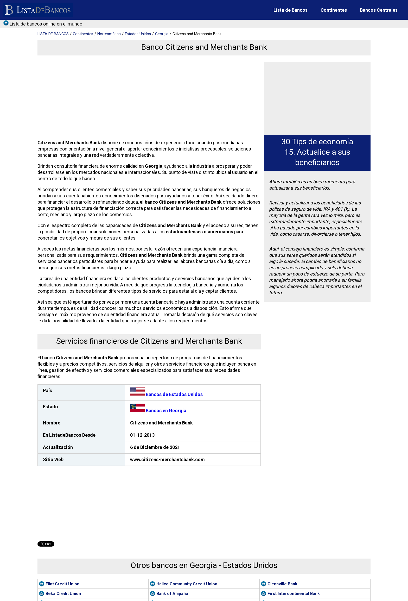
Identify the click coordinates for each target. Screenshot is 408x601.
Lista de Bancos (290, 10)
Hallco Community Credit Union (186, 583)
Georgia (161, 34)
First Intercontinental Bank (293, 593)
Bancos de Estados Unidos (166, 394)
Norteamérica (109, 34)
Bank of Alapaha (172, 593)
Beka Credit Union (63, 593)
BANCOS (53, 34)
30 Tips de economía (317, 141)
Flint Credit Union (62, 583)
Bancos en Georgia (158, 410)
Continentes (334, 10)
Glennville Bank (282, 583)
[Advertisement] (147, 98)
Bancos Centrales (379, 10)
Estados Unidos (138, 34)
